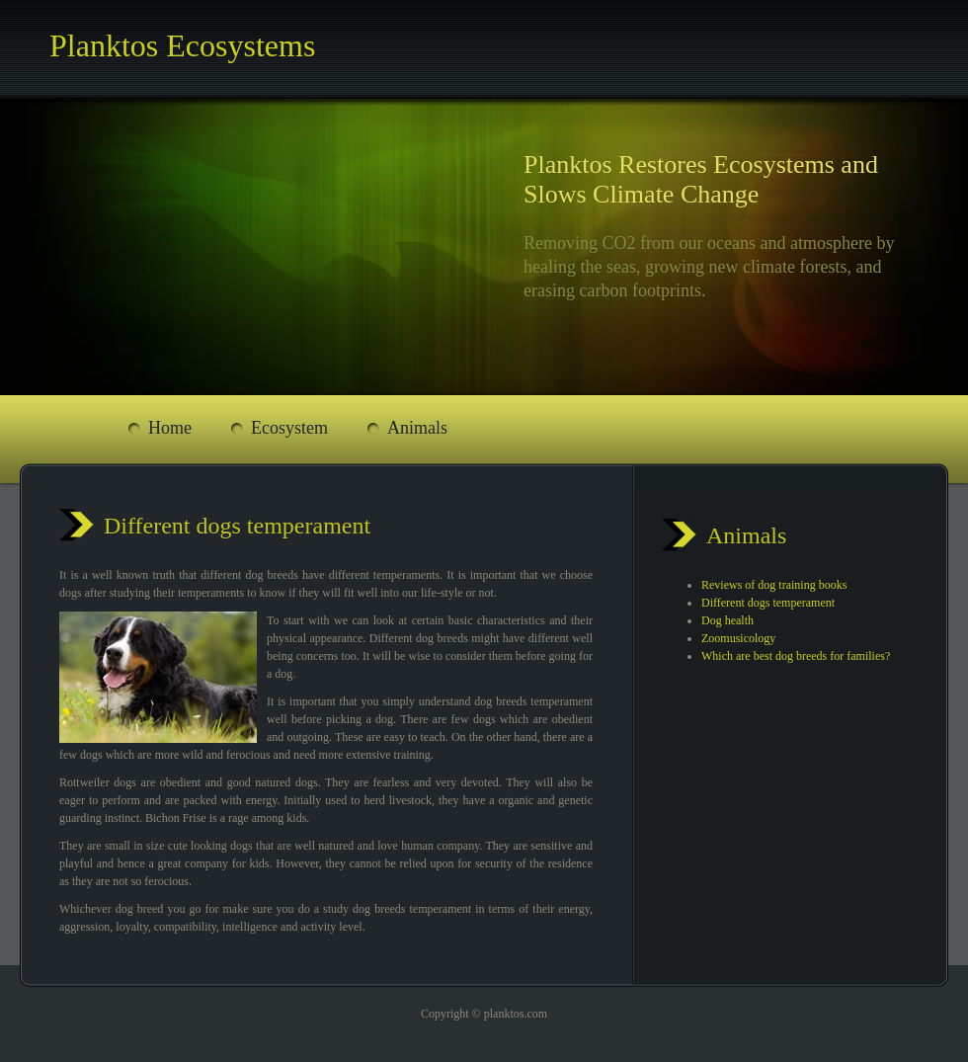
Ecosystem (289, 428)
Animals (417, 428)
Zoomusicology (738, 638)
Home (170, 428)
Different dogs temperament (768, 603)
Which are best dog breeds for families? (795, 656)
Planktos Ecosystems (182, 45)
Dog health (727, 620)
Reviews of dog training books (774, 585)
